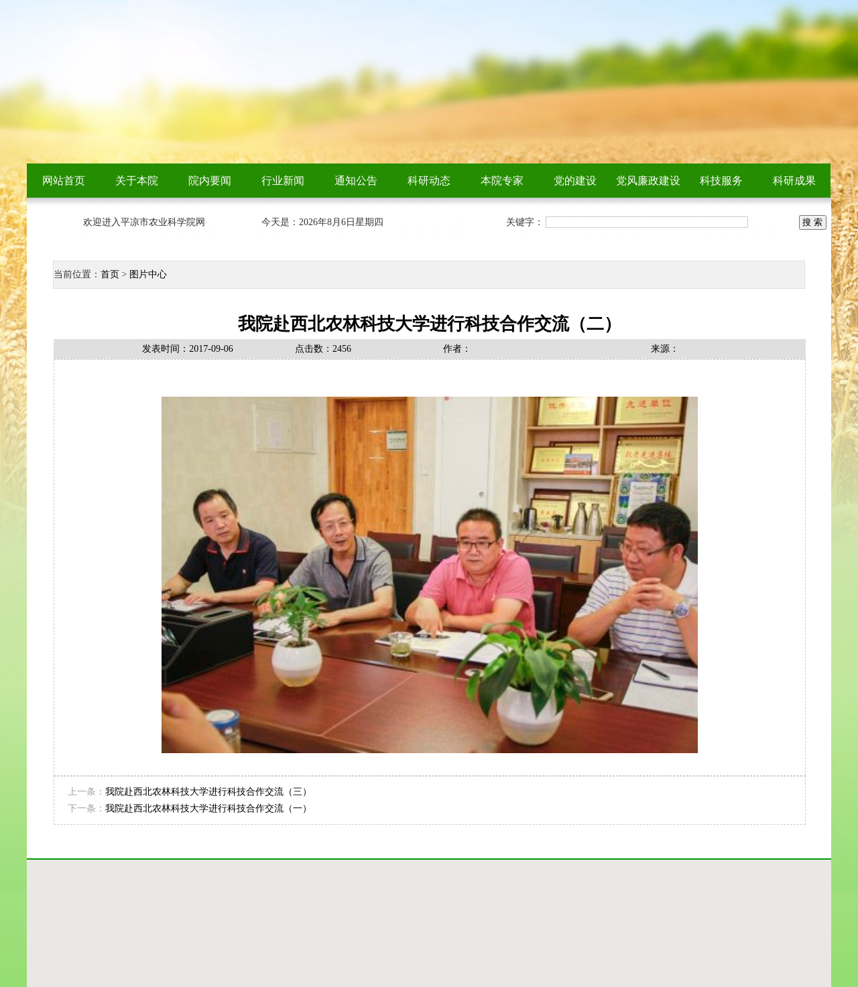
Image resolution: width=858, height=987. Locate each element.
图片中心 (148, 274)
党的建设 (575, 180)
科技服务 (721, 180)
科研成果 (794, 180)
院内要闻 (209, 180)
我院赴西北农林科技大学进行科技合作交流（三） (208, 792)
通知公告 (355, 180)
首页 (110, 274)
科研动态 (429, 180)
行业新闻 (282, 180)
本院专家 (502, 180)
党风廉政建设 (648, 180)
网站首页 (63, 180)
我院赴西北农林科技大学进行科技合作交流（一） (208, 808)
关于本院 (136, 180)
